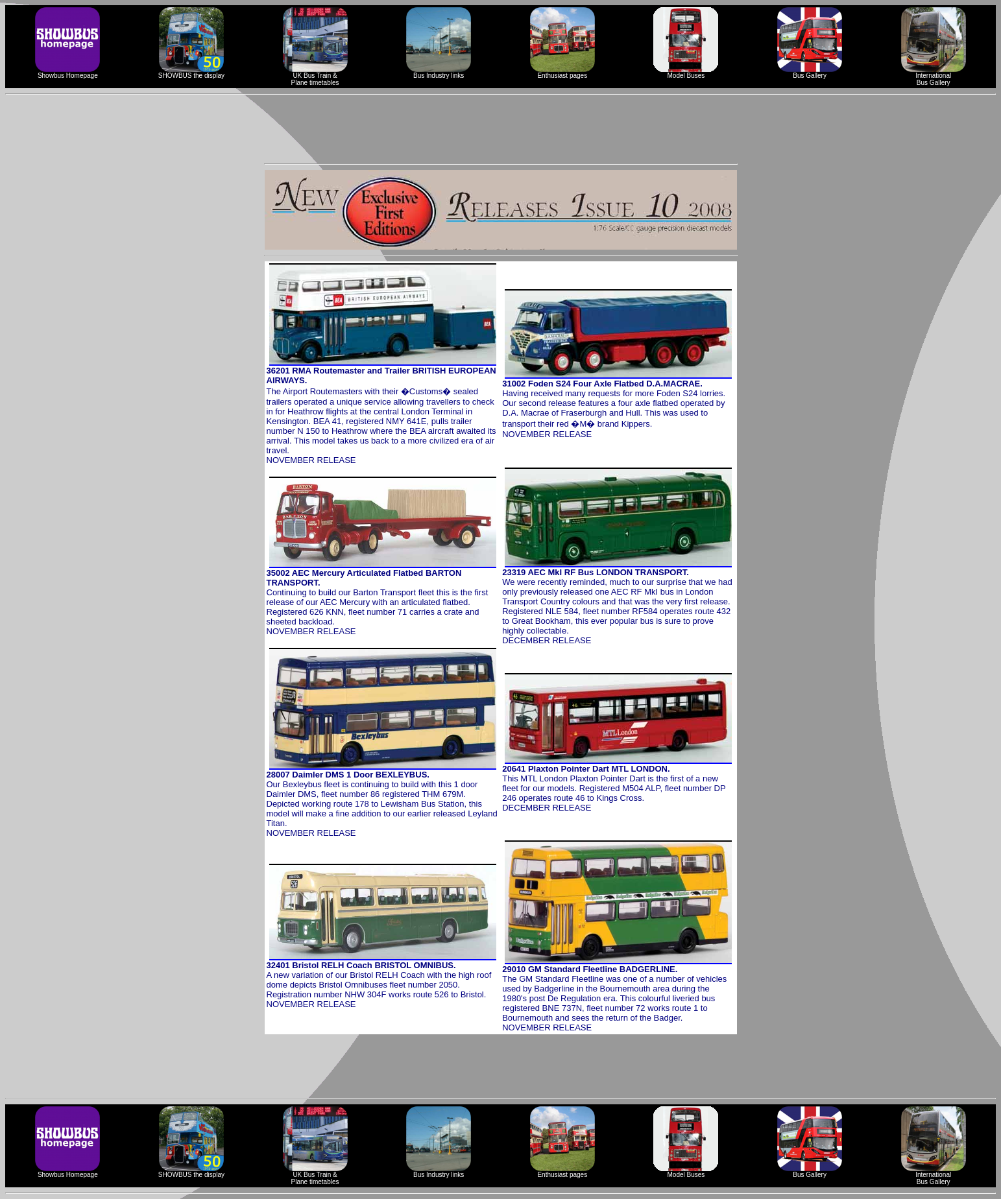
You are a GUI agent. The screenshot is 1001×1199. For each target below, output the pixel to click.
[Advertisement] (501, 129)
